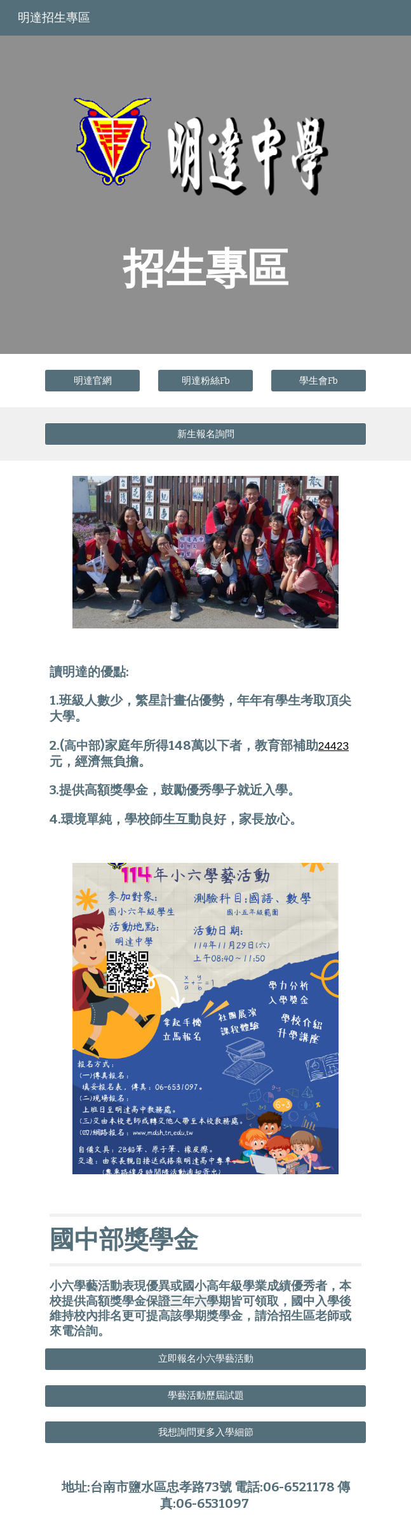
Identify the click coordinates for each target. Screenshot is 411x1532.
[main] (205, 268)
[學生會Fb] (318, 380)
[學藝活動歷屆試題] (205, 1396)
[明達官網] (92, 380)
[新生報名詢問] (205, 434)
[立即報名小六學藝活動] (205, 1359)
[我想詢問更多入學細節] (205, 1432)
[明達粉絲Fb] (205, 380)
